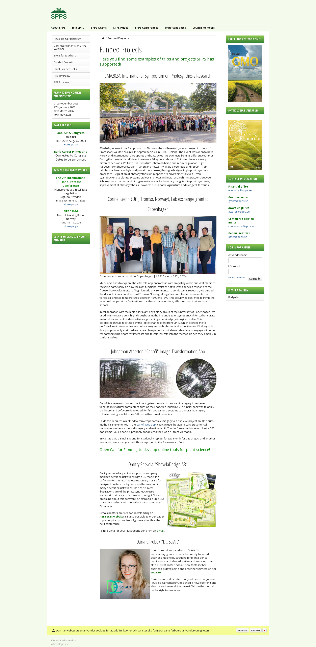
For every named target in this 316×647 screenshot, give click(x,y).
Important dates (175, 27)
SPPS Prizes (120, 27)
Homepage (71, 144)
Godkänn (242, 630)
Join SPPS (78, 27)
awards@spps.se (239, 211)
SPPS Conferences (146, 27)
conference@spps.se (241, 226)
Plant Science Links (65, 69)
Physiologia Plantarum (67, 39)
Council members (203, 27)
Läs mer (255, 630)
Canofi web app (146, 424)
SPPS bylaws (62, 82)
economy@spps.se (240, 190)
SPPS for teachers (65, 55)
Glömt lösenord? (237, 277)
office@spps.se (237, 237)
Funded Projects (64, 62)
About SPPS (58, 27)
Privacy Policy (62, 75)
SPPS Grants (99, 27)
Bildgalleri (234, 297)
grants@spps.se (238, 201)
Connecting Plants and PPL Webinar (70, 47)
